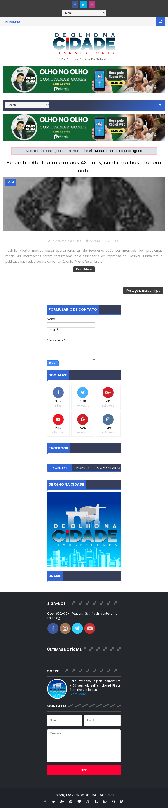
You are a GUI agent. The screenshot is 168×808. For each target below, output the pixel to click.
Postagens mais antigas (143, 290)
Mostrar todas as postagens (118, 150)
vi (13, 182)
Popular (84, 468)
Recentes (59, 468)
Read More (84, 269)
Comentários (109, 468)
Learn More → (79, 694)
